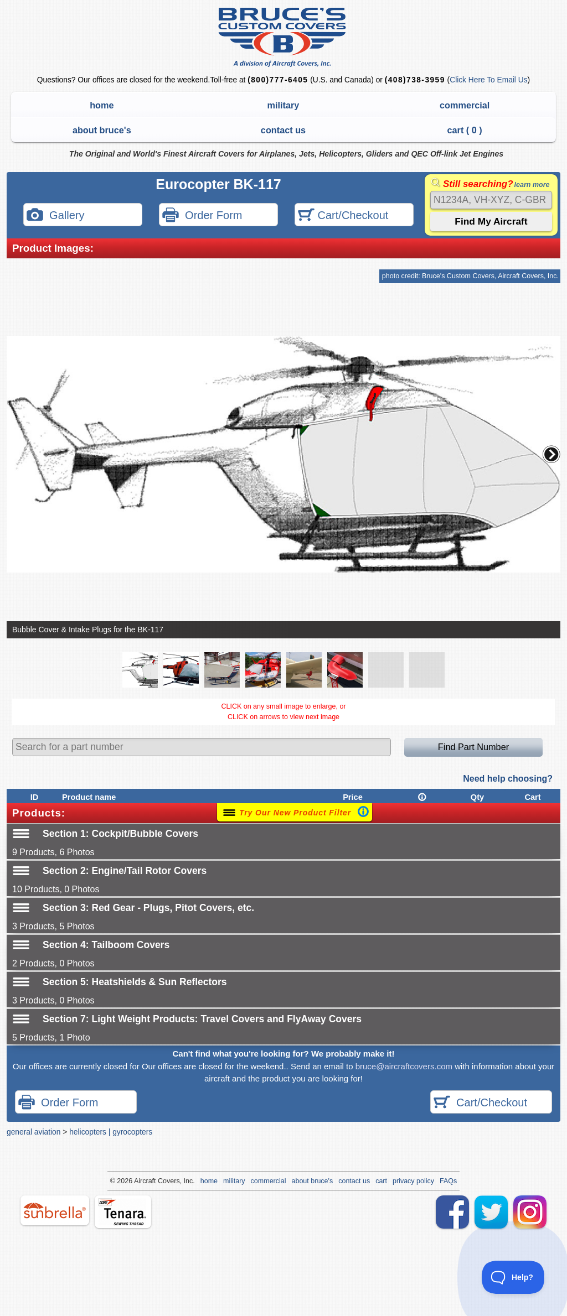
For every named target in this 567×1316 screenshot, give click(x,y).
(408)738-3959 (415, 80)
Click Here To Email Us (488, 80)
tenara (123, 1211)
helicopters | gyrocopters (110, 1131)
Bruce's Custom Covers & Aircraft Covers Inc (284, 37)
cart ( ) (464, 130)
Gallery (55, 216)
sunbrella (54, 1210)
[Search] (491, 200)
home (102, 105)
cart (381, 1181)
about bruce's (102, 130)
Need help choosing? (508, 778)
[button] (551, 454)
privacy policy (413, 1181)
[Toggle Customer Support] (513, 1277)
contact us (283, 130)
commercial (464, 105)
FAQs (448, 1181)
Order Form (202, 216)
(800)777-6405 (278, 80)
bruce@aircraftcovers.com (403, 1066)
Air (138, 1181)
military (283, 105)
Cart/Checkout (343, 216)
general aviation (33, 1131)
